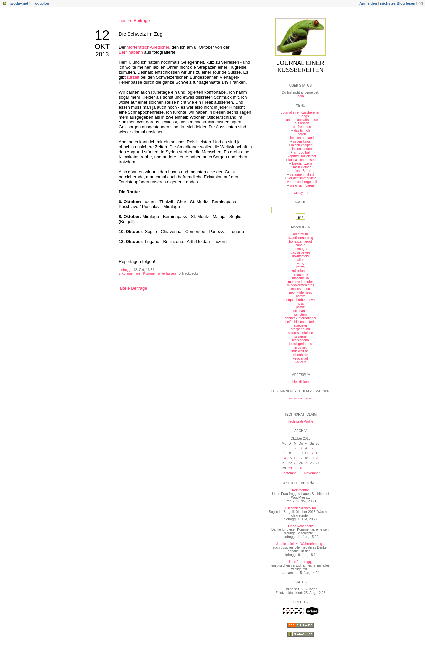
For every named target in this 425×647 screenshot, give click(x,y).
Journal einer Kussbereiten (300, 66)
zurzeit (133, 77)
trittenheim (300, 355)
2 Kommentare (129, 273)
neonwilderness (300, 292)
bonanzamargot (300, 241)
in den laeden (302, 149)
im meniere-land (302, 138)
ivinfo (300, 263)
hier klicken (300, 382)
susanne (300, 336)
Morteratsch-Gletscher (148, 47)
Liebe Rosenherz (300, 526)
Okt (102, 46)
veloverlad (300, 358)
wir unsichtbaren (302, 185)
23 (295, 463)
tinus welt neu (300, 351)
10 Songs (302, 116)
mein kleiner (302, 167)
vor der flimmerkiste (302, 178)
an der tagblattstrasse (302, 119)
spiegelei (300, 325)
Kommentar (300, 490)
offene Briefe (302, 171)
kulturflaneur (300, 271)
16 (295, 458)
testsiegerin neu (300, 344)
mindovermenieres (300, 285)
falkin (300, 260)
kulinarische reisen (302, 160)
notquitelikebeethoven (300, 300)
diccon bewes (301, 252)
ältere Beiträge (133, 288)
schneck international (300, 318)
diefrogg (124, 270)
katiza (300, 267)
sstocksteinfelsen (300, 333)
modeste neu (300, 289)
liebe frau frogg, (300, 562)
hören (302, 134)
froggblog (40, 3)
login (300, 96)
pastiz (300, 307)
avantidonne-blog (300, 238)
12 (102, 35)
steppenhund (300, 329)
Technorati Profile (300, 421)
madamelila (300, 278)
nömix (300, 296)
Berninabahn (131, 52)
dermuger (301, 249)
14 (284, 458)
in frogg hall (301, 152)
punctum (300, 314)
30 (295, 468)
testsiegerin (300, 340)
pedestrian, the (300, 311)
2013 (102, 54)
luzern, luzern (302, 163)
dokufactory (300, 256)
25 (306, 463)
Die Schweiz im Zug (141, 34)
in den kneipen (302, 145)
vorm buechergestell (302, 182)
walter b (300, 362)
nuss (300, 303)
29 (290, 468)
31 (301, 468)
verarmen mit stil (302, 174)
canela (300, 245)
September (289, 473)
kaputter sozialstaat (302, 156)
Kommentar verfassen (159, 273)
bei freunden (302, 127)
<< (419, 3)
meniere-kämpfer (300, 281)
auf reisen (302, 123)
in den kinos (302, 141)
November (312, 473)
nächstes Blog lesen (397, 3)
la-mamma (300, 274)
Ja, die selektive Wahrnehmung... (300, 544)
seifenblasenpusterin (300, 322)
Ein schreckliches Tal (300, 508)
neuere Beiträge (134, 20)
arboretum (300, 234)
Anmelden (368, 3)
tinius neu (301, 347)
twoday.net (18, 3)
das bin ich (302, 130)
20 (317, 458)
